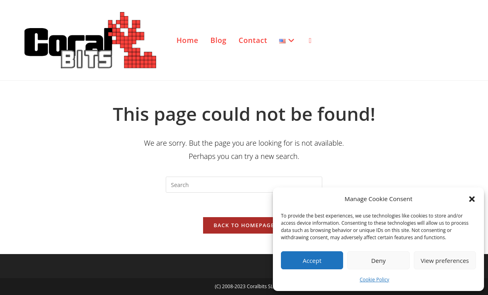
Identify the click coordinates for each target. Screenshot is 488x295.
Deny (378, 260)
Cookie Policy (374, 279)
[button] (472, 199)
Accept (312, 260)
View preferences (445, 260)
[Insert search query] (244, 185)
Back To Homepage (244, 225)
